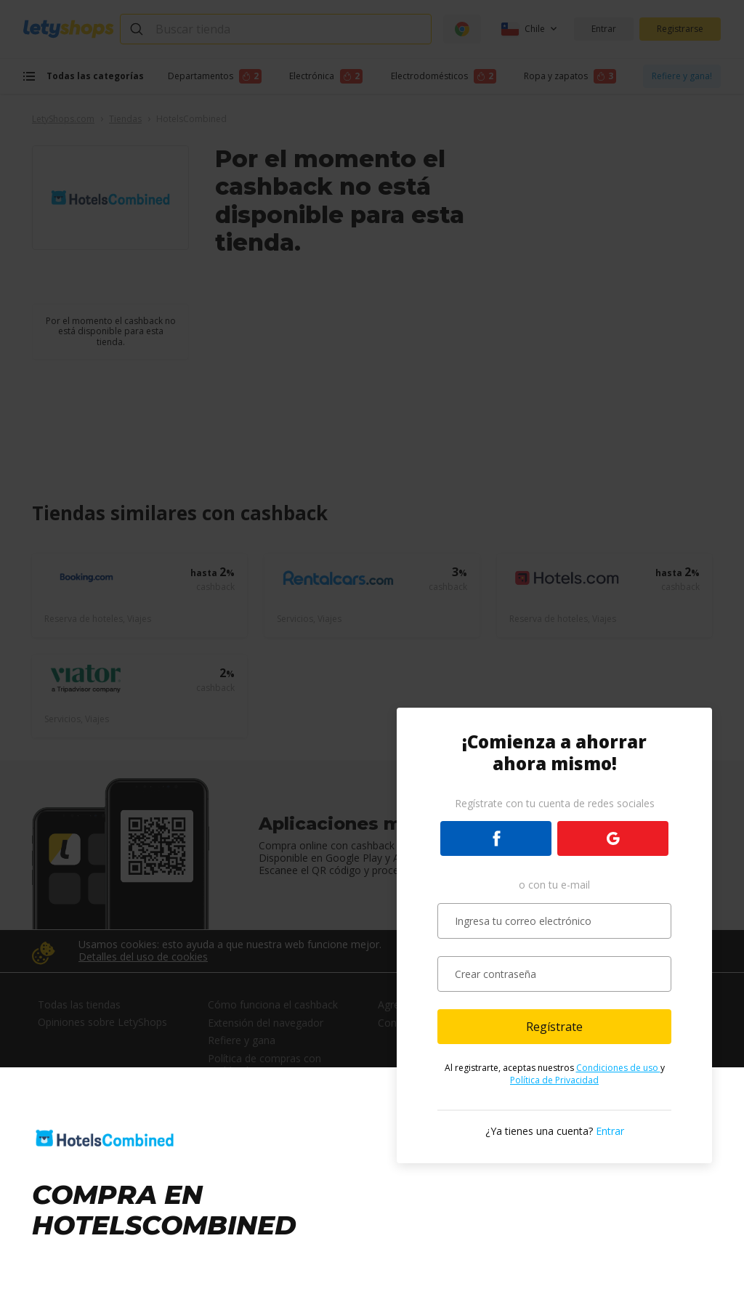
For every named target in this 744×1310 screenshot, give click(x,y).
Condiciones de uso (618, 1068)
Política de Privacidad (554, 1080)
